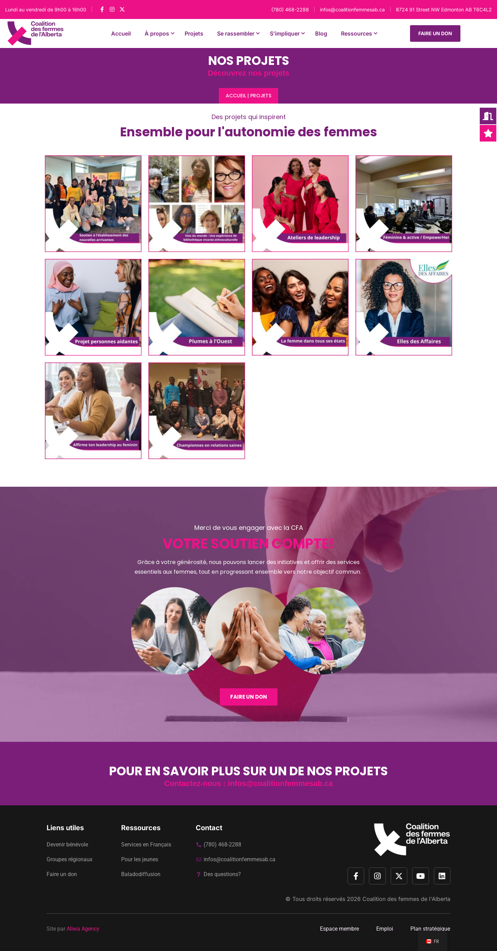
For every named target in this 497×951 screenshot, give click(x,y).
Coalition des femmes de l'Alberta (406, 898)
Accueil (236, 95)
